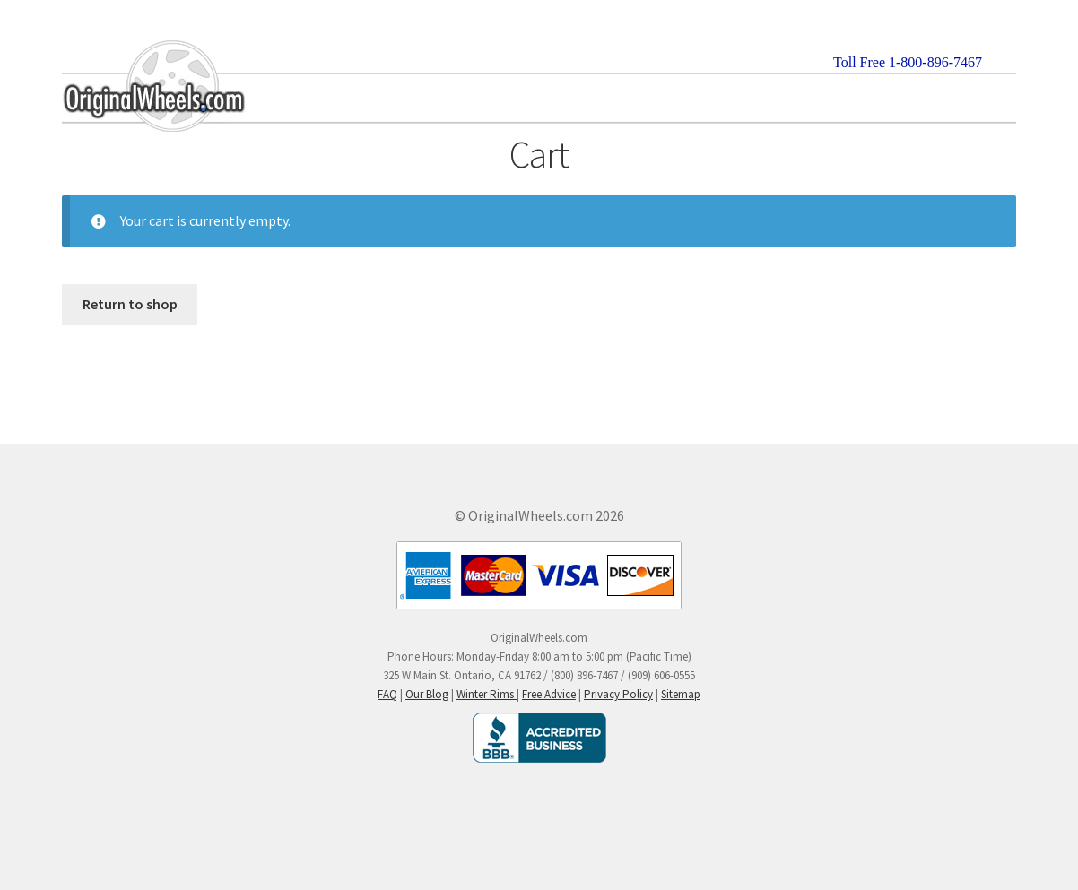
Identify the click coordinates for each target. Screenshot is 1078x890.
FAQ (387, 694)
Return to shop (130, 304)
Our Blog (426, 694)
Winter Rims (486, 694)
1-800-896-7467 (935, 62)
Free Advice (549, 694)
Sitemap (680, 694)
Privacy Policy (618, 694)
